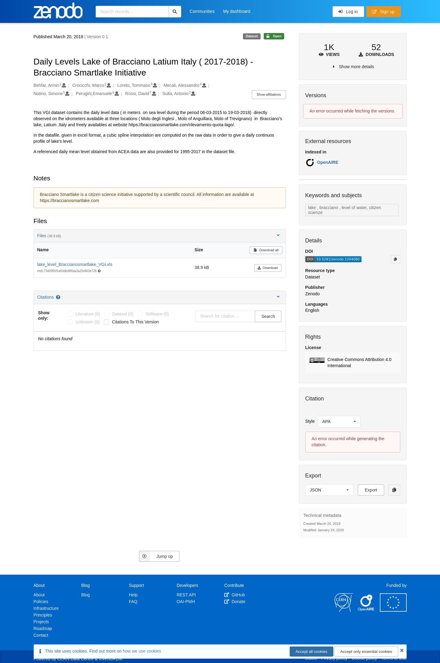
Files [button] (159, 235)
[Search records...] (132, 11)
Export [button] (371, 490)
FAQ (133, 601)
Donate (234, 601)
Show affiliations (269, 94)
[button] (352, 362)
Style (310, 421)
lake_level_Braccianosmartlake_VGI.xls (74, 264)
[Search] (175, 11)
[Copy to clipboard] (395, 259)
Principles (43, 615)
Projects (41, 621)
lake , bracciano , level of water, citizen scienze (344, 210)
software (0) (157, 313)
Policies (41, 601)
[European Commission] (393, 610)
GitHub (234, 594)
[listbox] (339, 421)
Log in (348, 11)
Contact (41, 635)
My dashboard (236, 11)
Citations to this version (135, 321)
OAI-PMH (186, 601)
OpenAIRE (327, 162)
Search (268, 316)
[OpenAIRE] (366, 610)
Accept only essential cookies (366, 651)
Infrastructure (46, 608)
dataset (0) (122, 313)
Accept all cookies (311, 651)
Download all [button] (266, 250)
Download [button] (267, 268)
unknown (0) (87, 321)
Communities (202, 11)
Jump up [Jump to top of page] (156, 556)
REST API (186, 594)
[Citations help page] (58, 297)
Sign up (383, 11)
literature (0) (87, 313)
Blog (85, 594)
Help (133, 594)
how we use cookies (142, 651)
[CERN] (344, 610)
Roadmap (43, 628)
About (39, 594)
